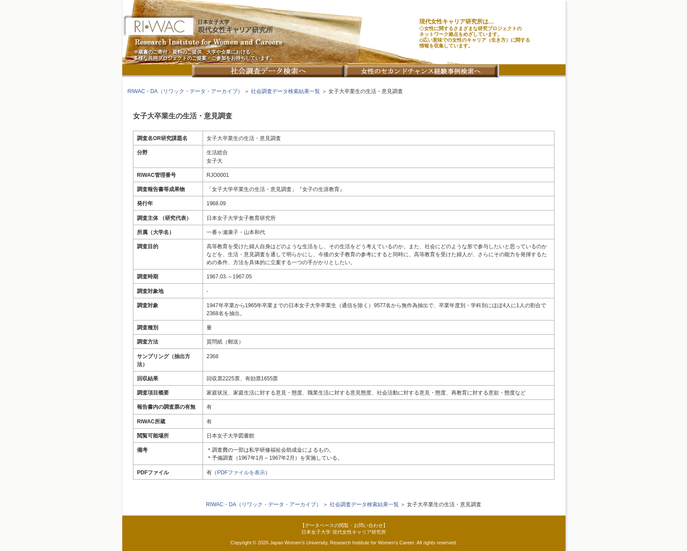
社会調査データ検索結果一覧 (285, 91)
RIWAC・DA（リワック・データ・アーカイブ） (185, 91)
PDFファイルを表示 (241, 472)
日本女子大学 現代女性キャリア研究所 (343, 532)
